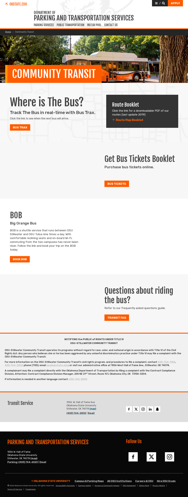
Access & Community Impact (107, 486)
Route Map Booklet (129, 120)
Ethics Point (144, 486)
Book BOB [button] (20, 259)
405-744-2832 (14, 365)
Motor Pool (94, 25)
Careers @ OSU (144, 481)
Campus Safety (84, 486)
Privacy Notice (159, 486)
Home (8, 32)
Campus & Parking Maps (89, 481)
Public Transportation (70, 25)
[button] (160, 3)
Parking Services (44, 25)
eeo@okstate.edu (57, 365)
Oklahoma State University (51, 481)
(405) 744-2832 (76, 413)
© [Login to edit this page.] (8, 485)
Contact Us (111, 25)
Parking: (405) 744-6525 (22, 462)
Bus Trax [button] (20, 127)
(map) (92, 408)
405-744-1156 (166, 362)
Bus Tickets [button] (116, 184)
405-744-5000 (78, 379)
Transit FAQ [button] (116, 318)
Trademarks (30, 489)
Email (91, 413)
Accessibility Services (65, 486)
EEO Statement (129, 486)
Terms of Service (14, 489)
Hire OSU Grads (166, 481)
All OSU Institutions (119, 481)
